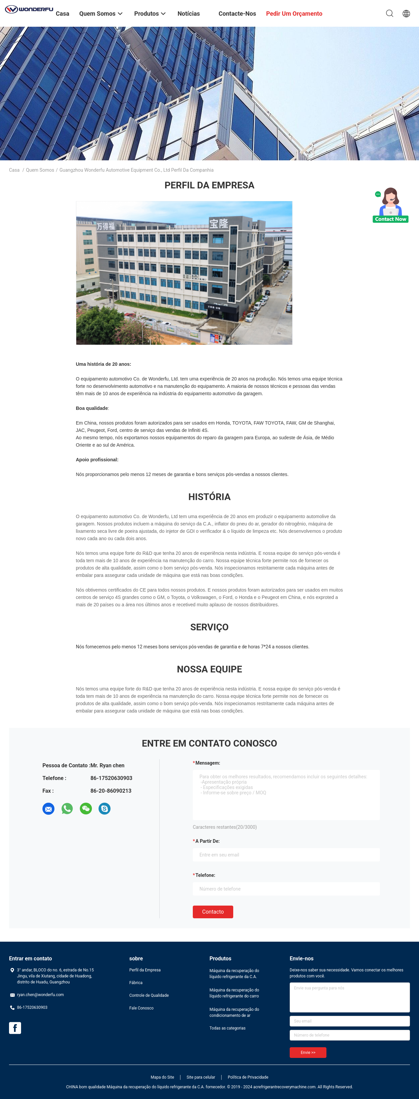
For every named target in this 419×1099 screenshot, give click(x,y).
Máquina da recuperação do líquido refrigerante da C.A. (234, 973)
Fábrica (136, 982)
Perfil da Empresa (145, 970)
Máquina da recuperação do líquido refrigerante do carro (234, 993)
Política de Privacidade (248, 1077)
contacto (213, 912)
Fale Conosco (141, 1008)
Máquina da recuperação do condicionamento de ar (234, 1012)
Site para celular (201, 1077)
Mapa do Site (162, 1077)
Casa (14, 170)
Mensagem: (207, 763)
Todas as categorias (228, 1028)
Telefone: (205, 875)
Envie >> (308, 1052)
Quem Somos (40, 170)
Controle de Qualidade (149, 995)
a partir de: (207, 841)
